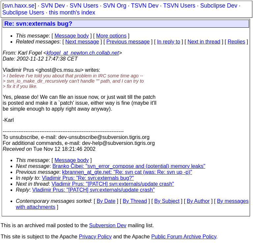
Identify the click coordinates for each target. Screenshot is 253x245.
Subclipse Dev (218, 5)
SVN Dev (53, 5)
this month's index (72, 12)
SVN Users (84, 5)
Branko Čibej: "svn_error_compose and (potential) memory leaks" (128, 166)
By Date (106, 201)
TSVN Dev (144, 5)
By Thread (135, 201)
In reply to (168, 41)
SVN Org (114, 5)
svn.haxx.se (19, 5)
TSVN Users (179, 5)
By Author (198, 201)
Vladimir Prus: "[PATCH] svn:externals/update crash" (113, 184)
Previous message (128, 41)
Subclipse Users (23, 12)
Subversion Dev (107, 225)
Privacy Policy (95, 236)
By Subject (166, 201)
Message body (71, 36)
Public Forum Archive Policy (183, 236)
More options (111, 36)
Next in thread (203, 41)
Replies (236, 41)
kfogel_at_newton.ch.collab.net (82, 53)
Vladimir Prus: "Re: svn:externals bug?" (88, 178)
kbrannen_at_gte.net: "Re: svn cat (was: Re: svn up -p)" (127, 172)
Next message (82, 41)
